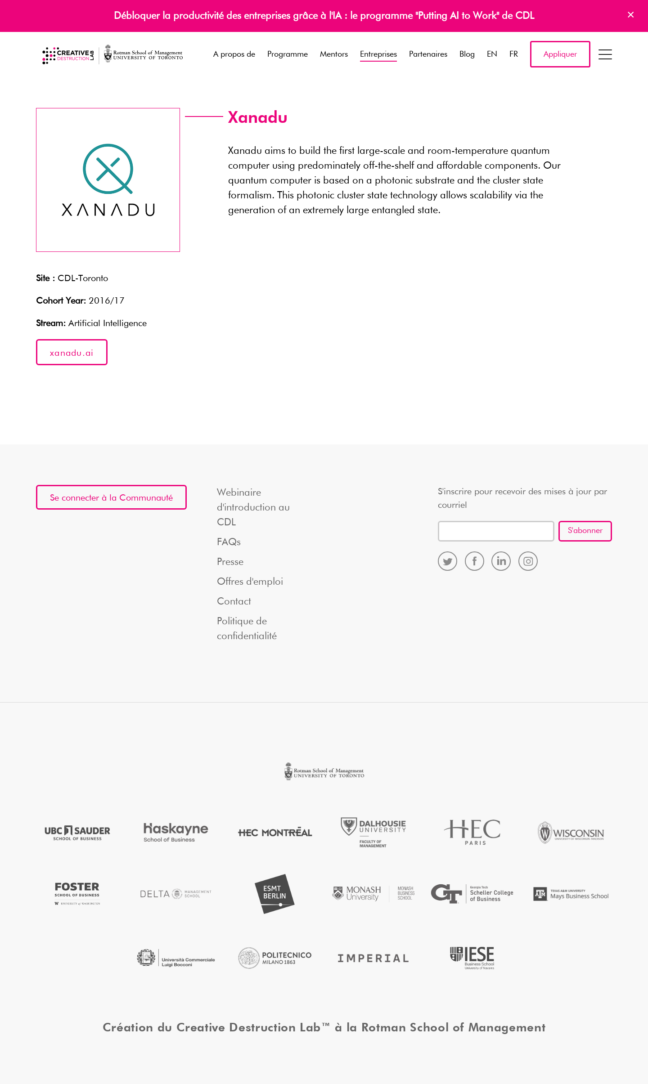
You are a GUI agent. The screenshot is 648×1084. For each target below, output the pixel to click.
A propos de (234, 54)
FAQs (229, 542)
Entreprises (378, 54)
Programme (287, 54)
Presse (230, 562)
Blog (467, 54)
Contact (234, 602)
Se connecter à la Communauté (111, 497)
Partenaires (428, 54)
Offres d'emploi (250, 582)
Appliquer (560, 54)
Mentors (334, 54)
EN (492, 54)
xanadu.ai (72, 353)
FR (513, 54)
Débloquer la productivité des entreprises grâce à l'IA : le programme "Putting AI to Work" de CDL (324, 16)
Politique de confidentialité (247, 629)
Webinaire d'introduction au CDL (253, 508)
